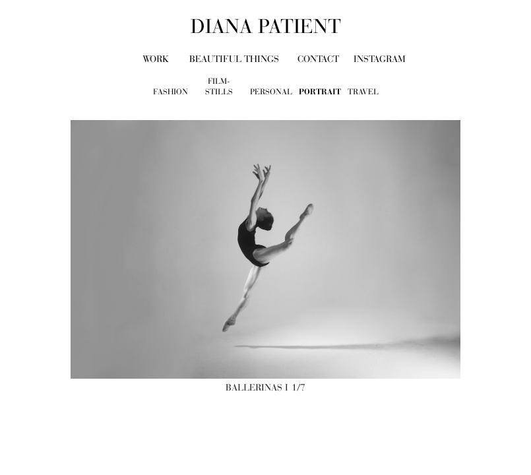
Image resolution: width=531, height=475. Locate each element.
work (155, 59)
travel (363, 91)
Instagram (380, 59)
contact (318, 59)
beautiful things (234, 59)
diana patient (266, 26)
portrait (320, 91)
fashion (170, 91)
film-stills (219, 87)
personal (271, 91)
